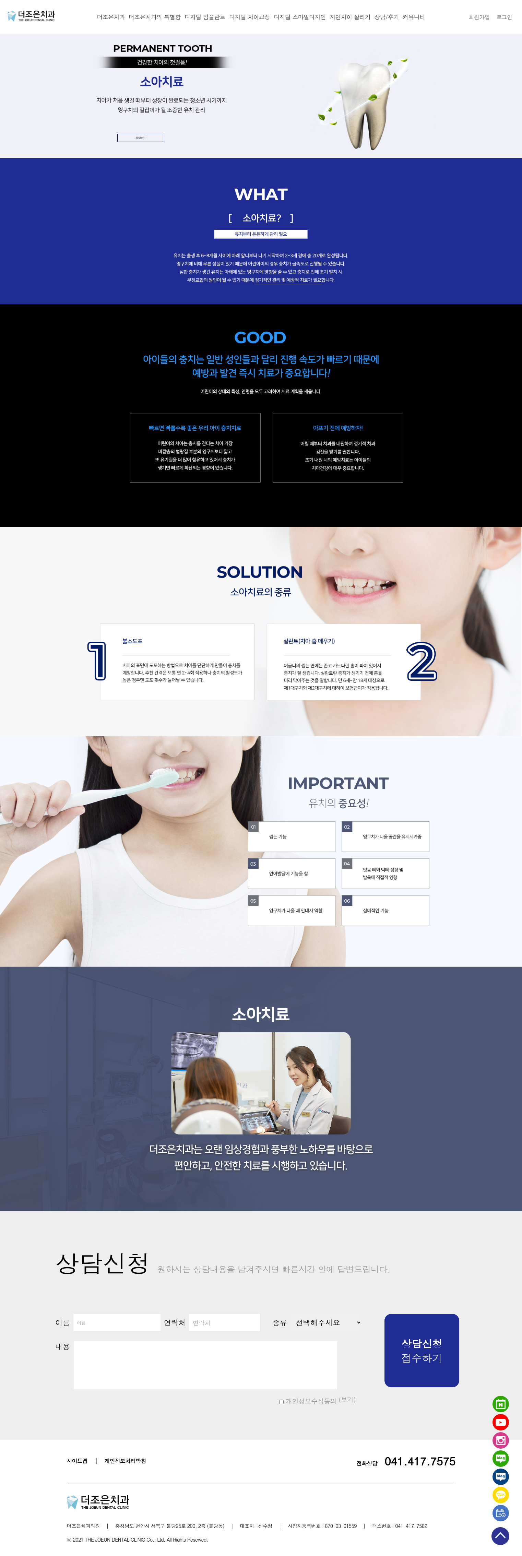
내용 (62, 1346)
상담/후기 (387, 17)
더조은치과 (110, 17)
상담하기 (161, 134)
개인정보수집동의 (307, 1400)
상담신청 (222, 1263)
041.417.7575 (419, 1461)
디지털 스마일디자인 (300, 17)
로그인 (504, 17)
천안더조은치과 (31, 16)
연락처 (175, 1322)
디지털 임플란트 (205, 17)
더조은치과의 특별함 (154, 17)
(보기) (346, 1399)
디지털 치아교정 (249, 17)
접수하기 (421, 1350)
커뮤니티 (414, 17)
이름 (62, 1322)
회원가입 (479, 17)
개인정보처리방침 (125, 1460)
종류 (280, 1322)
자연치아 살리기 (350, 17)
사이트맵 (77, 1460)
